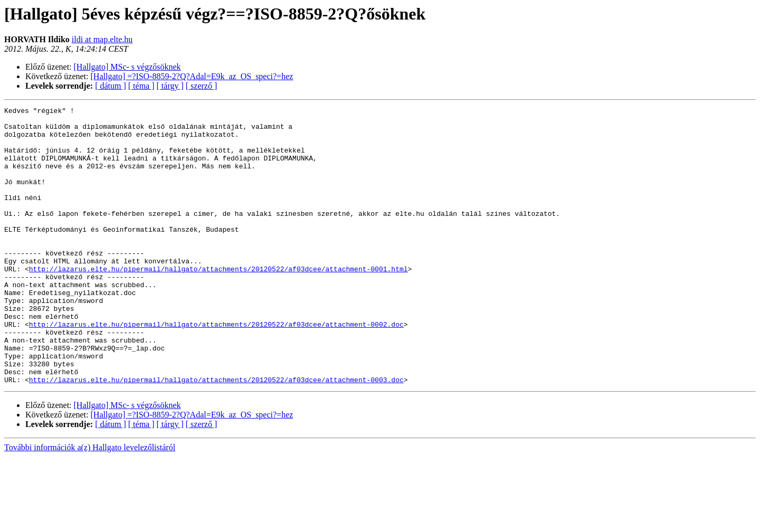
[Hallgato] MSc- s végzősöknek (127, 66)
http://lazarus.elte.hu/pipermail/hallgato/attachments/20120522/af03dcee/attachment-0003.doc (216, 435)
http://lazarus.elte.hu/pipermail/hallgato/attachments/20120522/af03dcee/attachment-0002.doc (216, 368)
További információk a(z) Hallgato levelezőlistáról (89, 502)
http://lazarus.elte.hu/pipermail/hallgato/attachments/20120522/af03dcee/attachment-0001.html (218, 302)
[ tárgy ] (170, 85)
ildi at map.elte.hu (102, 39)
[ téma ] (141, 85)
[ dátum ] (110, 85)
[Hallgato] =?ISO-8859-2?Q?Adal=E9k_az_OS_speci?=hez (192, 76)
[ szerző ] (201, 85)
